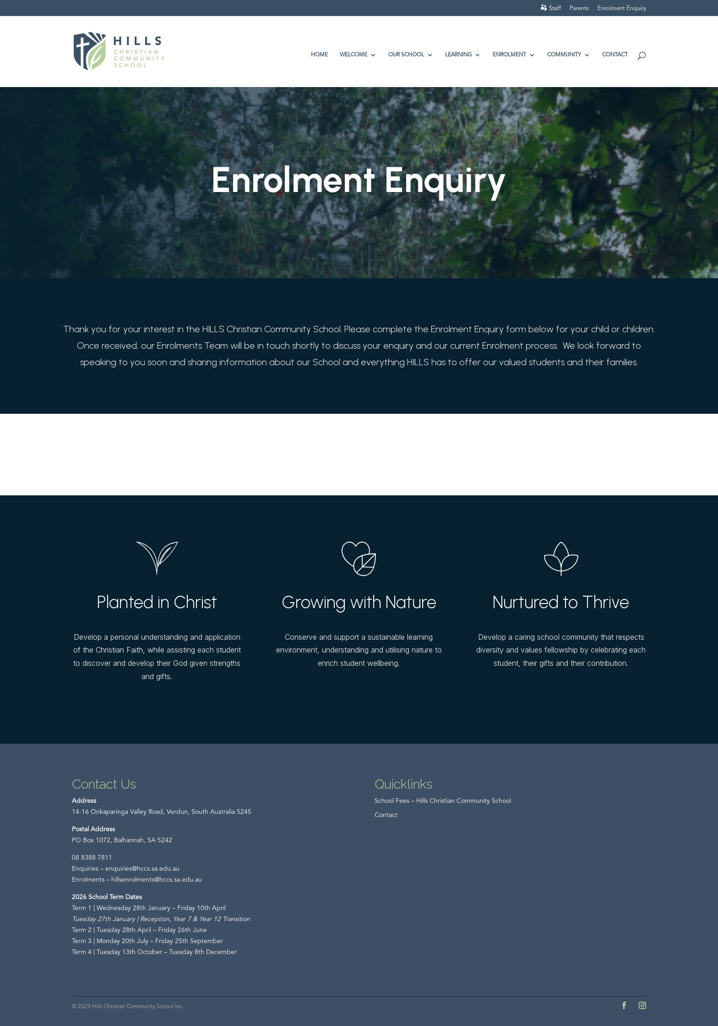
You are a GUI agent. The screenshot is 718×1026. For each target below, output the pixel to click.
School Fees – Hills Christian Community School (443, 801)
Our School (406, 55)
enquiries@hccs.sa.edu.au (142, 869)
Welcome (353, 55)
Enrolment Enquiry (622, 8)
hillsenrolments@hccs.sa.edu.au (156, 880)
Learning (458, 55)
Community (564, 55)
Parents (579, 8)
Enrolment (509, 55)
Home (319, 55)
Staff (555, 8)
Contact (615, 55)
